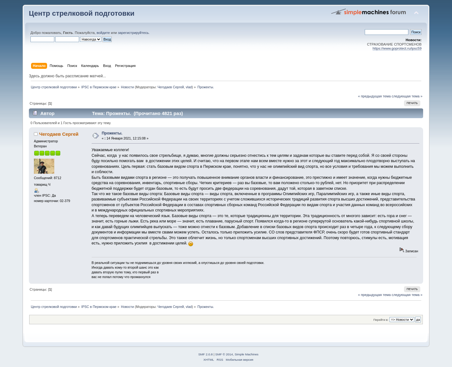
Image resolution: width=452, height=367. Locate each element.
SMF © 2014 (224, 354)
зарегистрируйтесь (133, 33)
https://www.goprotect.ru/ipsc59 (397, 48)
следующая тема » (407, 96)
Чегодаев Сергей (171, 87)
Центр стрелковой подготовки (81, 13)
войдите (103, 33)
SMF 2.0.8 (205, 354)
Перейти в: (380, 319)
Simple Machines (246, 354)
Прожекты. (112, 133)
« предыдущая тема (374, 96)
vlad (189, 87)
